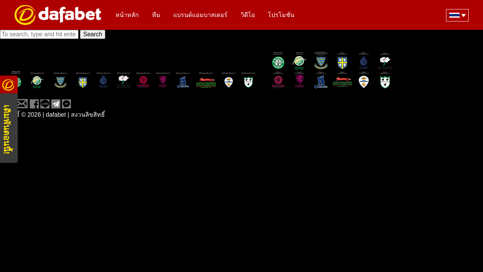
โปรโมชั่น (281, 15)
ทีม (156, 15)
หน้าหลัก (127, 15)
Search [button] (92, 34)
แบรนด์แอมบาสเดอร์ (200, 15)
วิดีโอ (248, 15)
